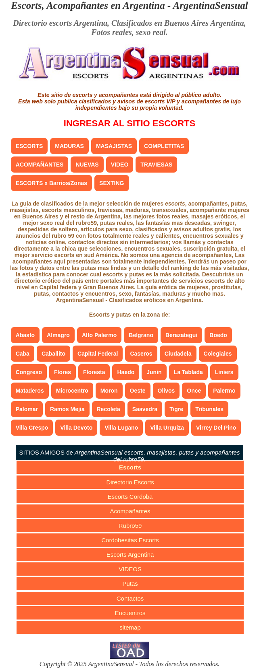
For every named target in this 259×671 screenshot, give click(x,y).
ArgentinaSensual (210, 5)
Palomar (27, 409)
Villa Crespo (32, 427)
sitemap (130, 627)
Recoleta (108, 409)
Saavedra (144, 409)
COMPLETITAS (164, 146)
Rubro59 (130, 525)
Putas (130, 583)
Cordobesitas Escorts (130, 540)
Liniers (224, 372)
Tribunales (209, 409)
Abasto (25, 335)
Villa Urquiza (167, 427)
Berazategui (181, 335)
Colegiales (218, 353)
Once (194, 390)
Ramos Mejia (67, 409)
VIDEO (120, 164)
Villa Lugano (121, 427)
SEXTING (111, 183)
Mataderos (30, 390)
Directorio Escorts (130, 482)
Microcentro (72, 390)
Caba (22, 353)
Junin (153, 372)
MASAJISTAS (114, 146)
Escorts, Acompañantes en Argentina (88, 5)
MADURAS (69, 146)
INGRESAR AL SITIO (129, 123)
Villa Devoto (76, 427)
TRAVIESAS (156, 164)
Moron (109, 390)
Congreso (29, 372)
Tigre (176, 409)
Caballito (53, 353)
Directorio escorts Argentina (60, 23)
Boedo (218, 335)
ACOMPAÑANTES (40, 164)
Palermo (224, 390)
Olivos (166, 390)
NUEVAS (86, 164)
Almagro (58, 335)
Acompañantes (130, 511)
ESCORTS (29, 146)
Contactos (130, 598)
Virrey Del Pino (216, 427)
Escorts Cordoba (130, 496)
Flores (62, 372)
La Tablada (188, 372)
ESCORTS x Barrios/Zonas (51, 183)
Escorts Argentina (130, 554)
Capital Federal (97, 353)
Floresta (94, 372)
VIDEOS (130, 569)
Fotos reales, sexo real (128, 32)
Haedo (125, 372)
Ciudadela (178, 353)
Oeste (138, 390)
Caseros (141, 353)
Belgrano (141, 335)
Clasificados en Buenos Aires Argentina (177, 23)
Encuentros (130, 612)
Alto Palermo (99, 335)
